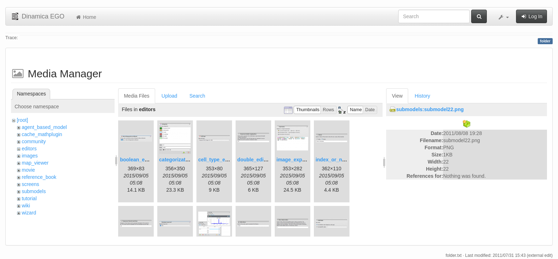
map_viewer (35, 163)
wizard (29, 213)
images (30, 156)
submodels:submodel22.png (430, 109)
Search (197, 96)
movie (28, 170)
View (397, 96)
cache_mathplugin (42, 134)
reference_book (39, 177)
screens (30, 184)
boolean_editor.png (143, 159)
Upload (169, 96)
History (422, 96)
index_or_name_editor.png (347, 159)
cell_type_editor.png (222, 159)
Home (85, 17)
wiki (26, 205)
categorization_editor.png (189, 159)
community (34, 141)
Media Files (136, 96)
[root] (22, 120)
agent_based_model (44, 127)
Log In (531, 16)
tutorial (29, 198)
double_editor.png (258, 159)
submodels (34, 191)
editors (29, 148)
